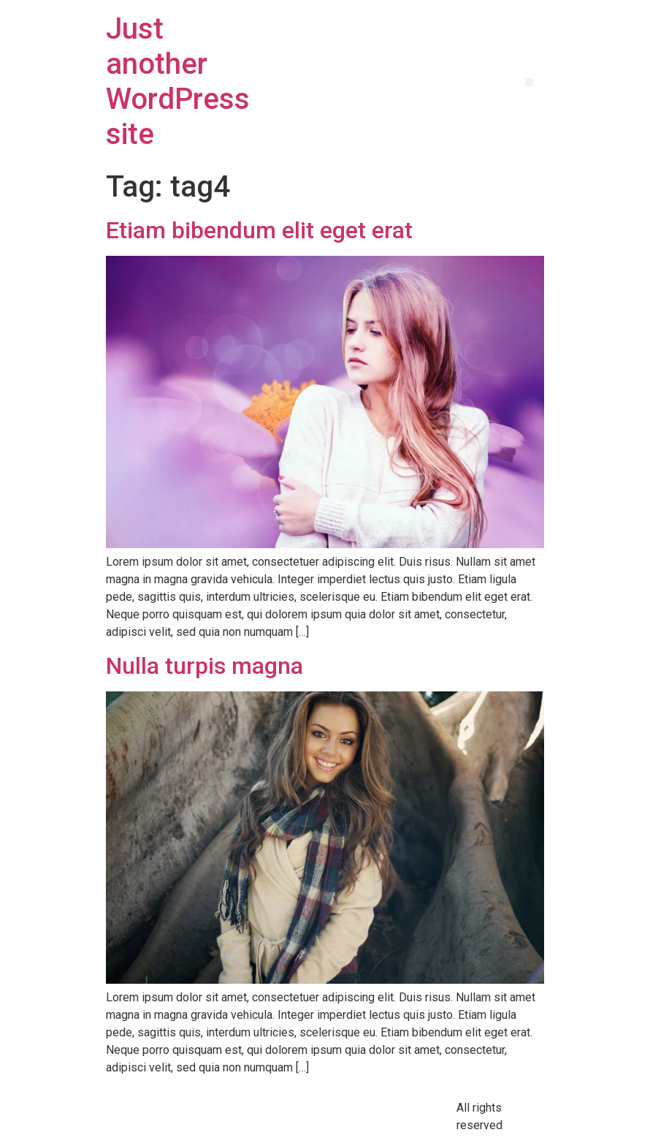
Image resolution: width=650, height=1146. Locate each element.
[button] (529, 82)
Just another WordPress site (178, 81)
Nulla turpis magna (204, 666)
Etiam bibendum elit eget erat (259, 230)
